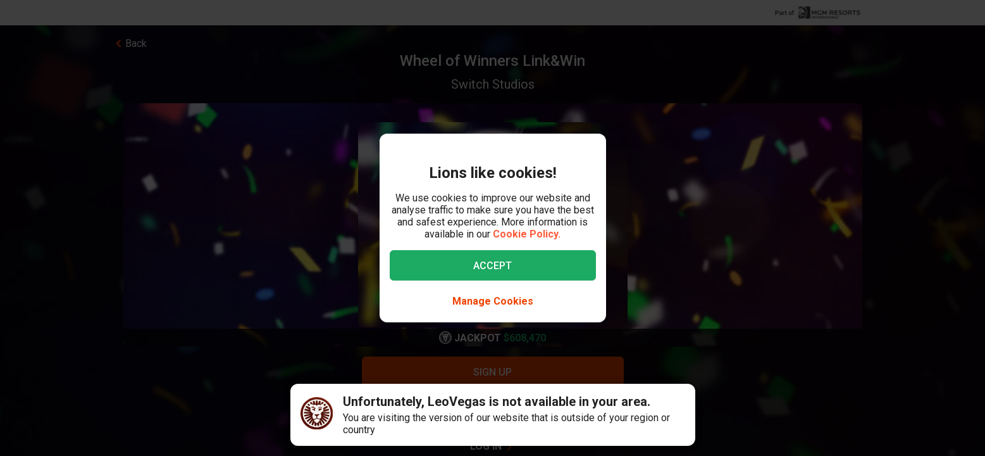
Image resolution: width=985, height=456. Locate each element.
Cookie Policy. (527, 234)
